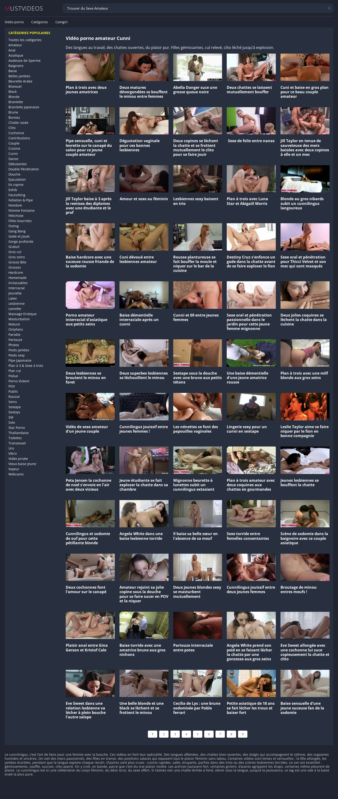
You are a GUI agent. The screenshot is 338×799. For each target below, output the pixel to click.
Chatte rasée (18, 122)
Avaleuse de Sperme (24, 60)
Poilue (13, 376)
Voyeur (13, 469)
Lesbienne (16, 303)
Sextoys (14, 412)
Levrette (14, 308)
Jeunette (15, 293)
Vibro (12, 453)
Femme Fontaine (21, 210)
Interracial (16, 288)
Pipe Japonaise (19, 360)
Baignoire (15, 65)
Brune (13, 112)
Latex (12, 298)
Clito (11, 127)
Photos (13, 345)
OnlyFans (15, 329)
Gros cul (14, 252)
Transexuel (17, 443)
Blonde (13, 96)
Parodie (14, 334)
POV (11, 386)
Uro (11, 448)
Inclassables (18, 283)
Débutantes (17, 164)
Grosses (14, 267)
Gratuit (13, 246)
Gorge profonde (20, 241)
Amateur (15, 45)
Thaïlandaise (18, 433)
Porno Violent (18, 381)
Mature (14, 324)
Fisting (13, 226)
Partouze (15, 339)
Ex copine (15, 184)
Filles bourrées (20, 221)
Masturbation (19, 319)
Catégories (39, 22)
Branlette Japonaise (23, 107)
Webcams (16, 474)
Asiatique (15, 55)
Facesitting (16, 195)
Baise (12, 71)
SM (10, 417)
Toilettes (15, 438)
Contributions (19, 138)
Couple (13, 143)
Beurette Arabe (20, 81)
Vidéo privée (18, 458)
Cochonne (16, 133)
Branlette (15, 102)
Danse (13, 159)
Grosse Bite (17, 262)
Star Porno (16, 427)
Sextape (14, 407)
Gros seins (16, 257)
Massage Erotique (22, 314)
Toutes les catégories (25, 40)
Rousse (14, 396)
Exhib (12, 190)
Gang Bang (17, 231)
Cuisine (14, 148)
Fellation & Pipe (20, 200)
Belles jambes (19, 76)
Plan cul (14, 370)
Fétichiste (15, 215)
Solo (11, 422)
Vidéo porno (14, 22)
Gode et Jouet (19, 236)
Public (13, 391)
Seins (12, 402)
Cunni (13, 153)
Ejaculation (17, 179)
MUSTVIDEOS (24, 8)
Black (12, 91)
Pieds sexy (16, 355)
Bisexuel (15, 86)
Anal (11, 50)
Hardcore (15, 272)
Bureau (14, 117)
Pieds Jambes (18, 350)
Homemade (17, 277)
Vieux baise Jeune (22, 464)
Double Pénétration (23, 169)
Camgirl (61, 22)
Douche (14, 174)
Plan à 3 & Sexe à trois (25, 365)
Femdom (15, 205)
